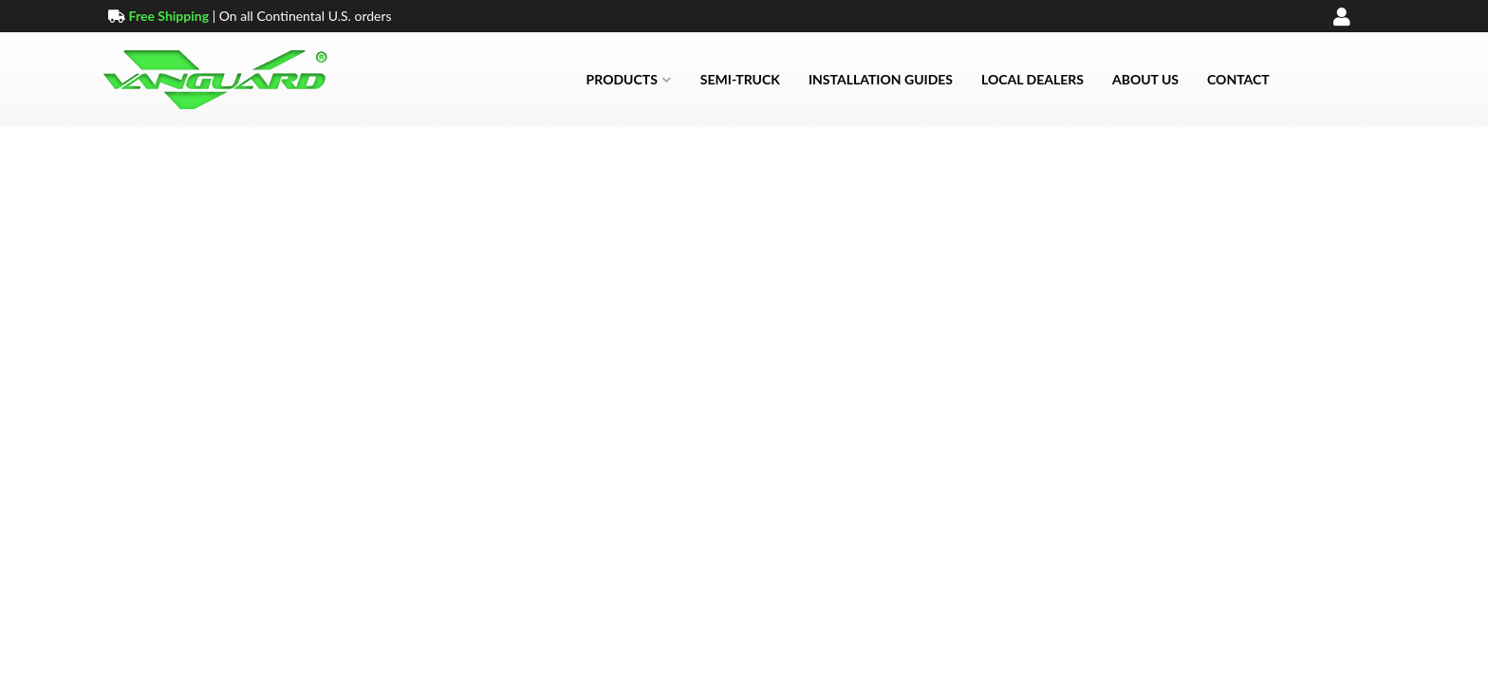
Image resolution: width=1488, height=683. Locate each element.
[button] (629, 79)
